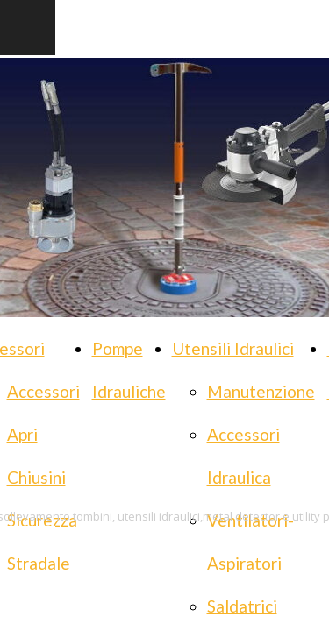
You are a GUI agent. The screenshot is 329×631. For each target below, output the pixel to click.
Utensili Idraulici (233, 348)
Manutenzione (261, 391)
